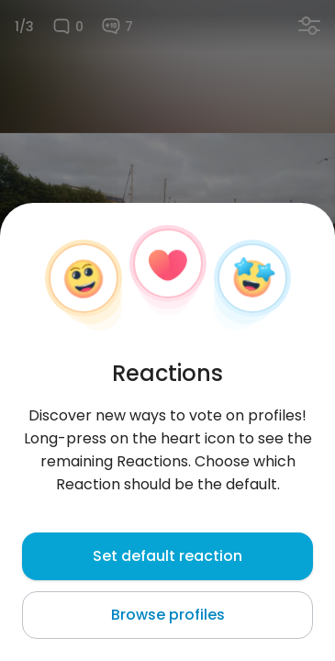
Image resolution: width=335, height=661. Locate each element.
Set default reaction (167, 555)
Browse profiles (168, 614)
